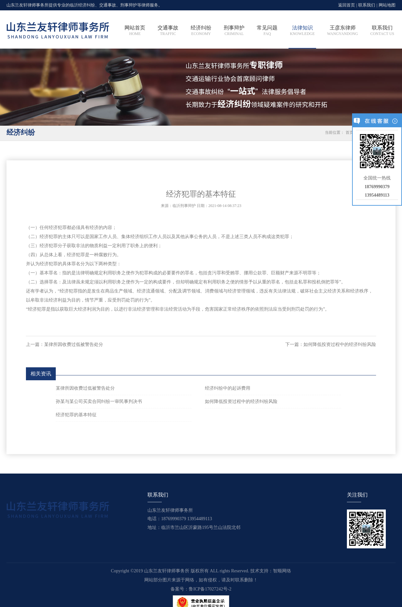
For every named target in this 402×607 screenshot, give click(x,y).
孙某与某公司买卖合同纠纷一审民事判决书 (99, 401)
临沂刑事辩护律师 (57, 31)
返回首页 (346, 5)
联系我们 (366, 5)
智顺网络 (282, 570)
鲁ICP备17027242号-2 (210, 589)
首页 (349, 132)
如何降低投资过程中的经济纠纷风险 (339, 344)
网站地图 (387, 5)
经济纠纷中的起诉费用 (227, 388)
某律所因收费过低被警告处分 (73, 344)
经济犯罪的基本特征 (76, 414)
